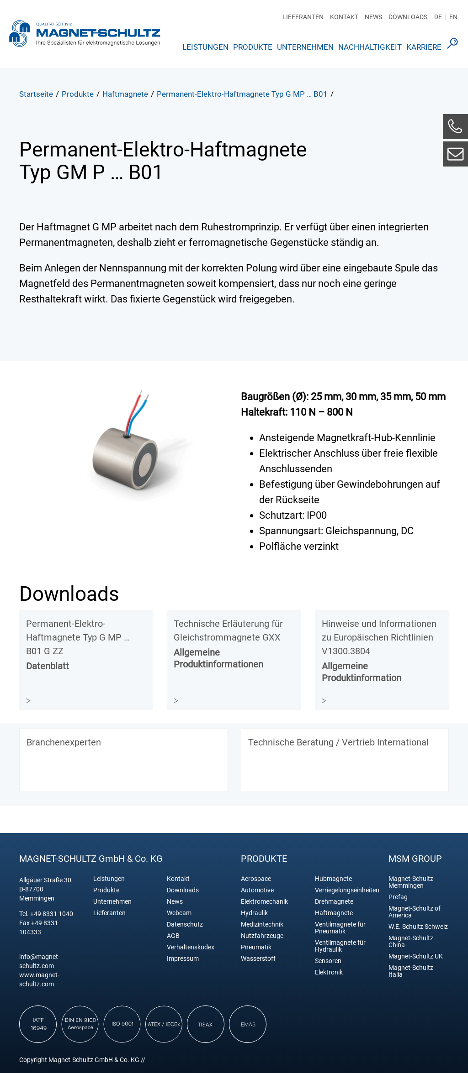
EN (453, 17)
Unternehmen (305, 47)
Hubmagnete (333, 878)
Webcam (179, 913)
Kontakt (344, 17)
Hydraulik (254, 913)
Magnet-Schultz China (410, 941)
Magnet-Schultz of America (414, 912)
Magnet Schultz (84, 33)
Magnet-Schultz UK (415, 956)
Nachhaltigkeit (370, 47)
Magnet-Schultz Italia (410, 971)
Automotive (257, 890)
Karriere (423, 47)
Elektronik (329, 972)
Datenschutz (185, 924)
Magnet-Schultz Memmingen (410, 882)
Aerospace (256, 878)
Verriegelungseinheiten (345, 890)
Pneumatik (256, 947)
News (373, 17)
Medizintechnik (262, 924)
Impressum (183, 958)
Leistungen (205, 47)
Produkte (252, 47)
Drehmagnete (334, 901)
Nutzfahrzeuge (262, 935)
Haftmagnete (334, 913)
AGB (173, 935)
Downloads (407, 17)
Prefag (398, 897)
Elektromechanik (264, 901)
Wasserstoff (258, 958)
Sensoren (328, 961)
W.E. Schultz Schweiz (418, 926)
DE (438, 17)
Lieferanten (303, 17)
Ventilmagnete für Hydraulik (340, 946)
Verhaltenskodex (190, 947)
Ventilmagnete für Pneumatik (340, 928)
